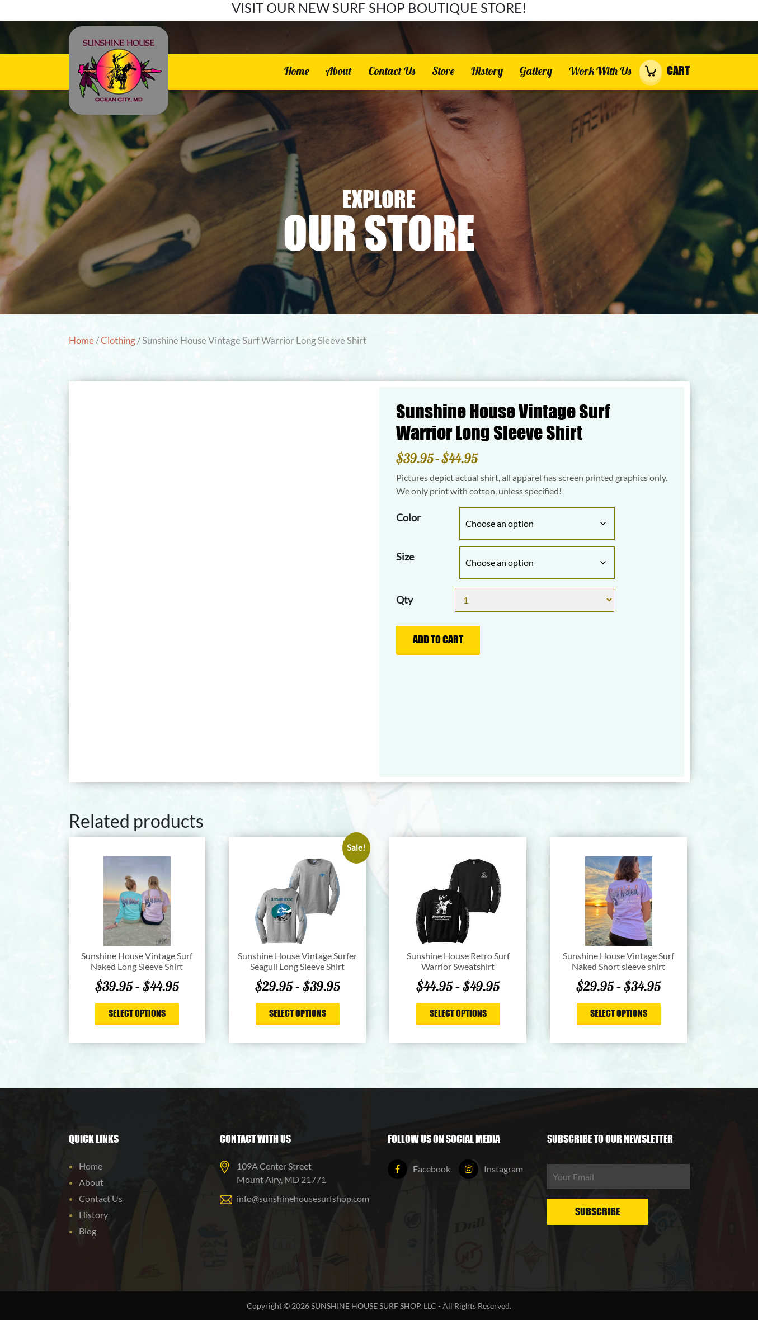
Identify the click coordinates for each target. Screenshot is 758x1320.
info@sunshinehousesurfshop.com (303, 1198)
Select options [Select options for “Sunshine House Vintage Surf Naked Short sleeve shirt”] (618, 1013)
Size (405, 556)
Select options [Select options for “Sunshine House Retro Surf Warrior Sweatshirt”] (458, 1013)
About (339, 71)
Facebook (419, 1168)
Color (408, 517)
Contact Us (392, 71)
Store (443, 71)
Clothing (118, 340)
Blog (87, 1230)
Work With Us (600, 71)
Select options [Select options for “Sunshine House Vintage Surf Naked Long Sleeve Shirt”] (137, 1013)
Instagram (491, 1168)
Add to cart (438, 639)
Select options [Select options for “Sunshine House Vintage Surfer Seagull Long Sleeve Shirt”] (297, 1013)
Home (296, 71)
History (487, 71)
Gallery (536, 71)
